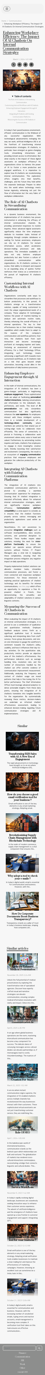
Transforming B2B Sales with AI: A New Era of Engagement (22, 756)
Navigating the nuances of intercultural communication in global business (22, 1021)
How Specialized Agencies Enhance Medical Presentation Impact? (22, 968)
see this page (24, 586)
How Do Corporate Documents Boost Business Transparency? (22, 916)
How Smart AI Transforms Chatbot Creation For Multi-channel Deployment (22, 1078)
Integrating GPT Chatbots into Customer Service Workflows (22, 1184)
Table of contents (22, 96)
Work (22, 1364)
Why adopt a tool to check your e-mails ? (22, 877)
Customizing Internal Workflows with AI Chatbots (21, 105)
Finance (22, 1353)
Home (3, 20)
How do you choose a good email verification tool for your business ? (22, 797)
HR (22, 1360)
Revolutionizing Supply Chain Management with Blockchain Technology (22, 838)
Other (22, 1368)
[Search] (19, 1348)
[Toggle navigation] (6, 8)
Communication (15, 20)
